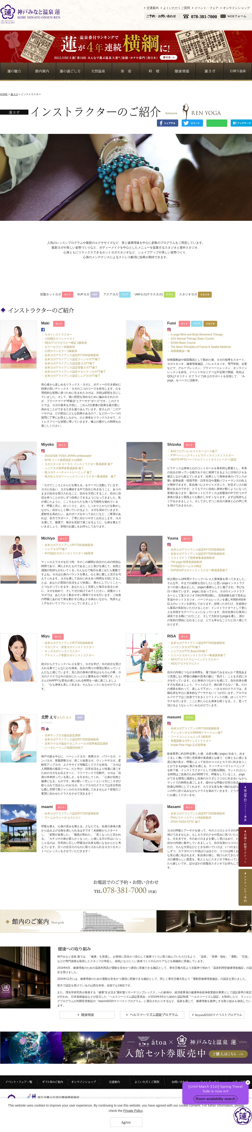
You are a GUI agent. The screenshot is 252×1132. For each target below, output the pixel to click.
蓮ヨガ (14, 94)
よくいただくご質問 (176, 8)
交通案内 (153, 8)
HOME (4, 94)
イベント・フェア (206, 8)
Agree (126, 1122)
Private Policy (132, 1111)
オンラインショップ (236, 8)
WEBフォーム (236, 16)
